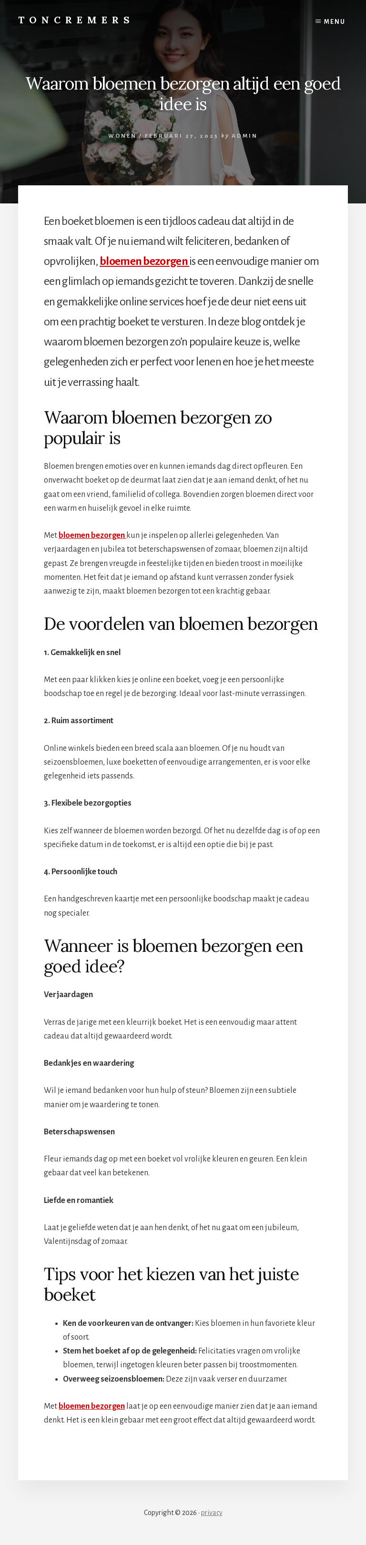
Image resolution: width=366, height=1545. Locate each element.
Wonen (122, 136)
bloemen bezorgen (144, 261)
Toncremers (76, 20)
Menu (335, 22)
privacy (212, 1512)
